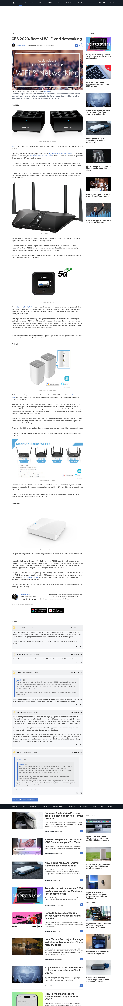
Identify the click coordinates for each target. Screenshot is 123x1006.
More (92, 3)
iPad (34, 3)
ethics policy (47, 91)
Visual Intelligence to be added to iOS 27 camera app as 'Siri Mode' (63, 841)
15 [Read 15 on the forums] (81, 985)
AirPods (60, 3)
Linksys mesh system (30, 577)
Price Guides (82, 3)
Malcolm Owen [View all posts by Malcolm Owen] (49, 853)
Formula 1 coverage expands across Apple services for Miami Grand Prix (63, 915)
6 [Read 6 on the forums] (81, 831)
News (20, 3)
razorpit (19, 627)
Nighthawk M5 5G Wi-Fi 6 (24, 307)
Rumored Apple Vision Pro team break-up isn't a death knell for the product (64, 816)
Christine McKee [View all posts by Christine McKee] (50, 905)
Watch (51, 3)
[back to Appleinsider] (14, 3)
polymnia (20, 672)
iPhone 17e (14, 806)
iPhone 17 (23, 806)
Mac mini (109, 806)
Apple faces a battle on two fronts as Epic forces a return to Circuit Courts (64, 970)
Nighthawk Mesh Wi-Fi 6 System (60, 153)
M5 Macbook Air (34, 806)
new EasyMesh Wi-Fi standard (41, 156)
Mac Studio (46, 806)
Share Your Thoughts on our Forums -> (24, 799)
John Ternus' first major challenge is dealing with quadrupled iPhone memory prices (64, 942)
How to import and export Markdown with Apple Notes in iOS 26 (62, 996)
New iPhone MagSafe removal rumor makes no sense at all (62, 864)
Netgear (14, 146)
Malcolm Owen (21, 45)
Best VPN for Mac (83, 806)
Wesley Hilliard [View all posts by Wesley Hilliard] (49, 831)
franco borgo (21, 654)
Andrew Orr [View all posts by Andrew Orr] (48, 880)
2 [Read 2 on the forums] (81, 931)
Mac (27, 3)
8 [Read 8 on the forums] (81, 959)
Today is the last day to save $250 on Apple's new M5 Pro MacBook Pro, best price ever (64, 891)
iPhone (42, 3)
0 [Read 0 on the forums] (81, 853)
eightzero (20, 712)
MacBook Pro (71, 806)
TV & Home (70, 3)
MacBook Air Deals (58, 806)
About (76, 627)
